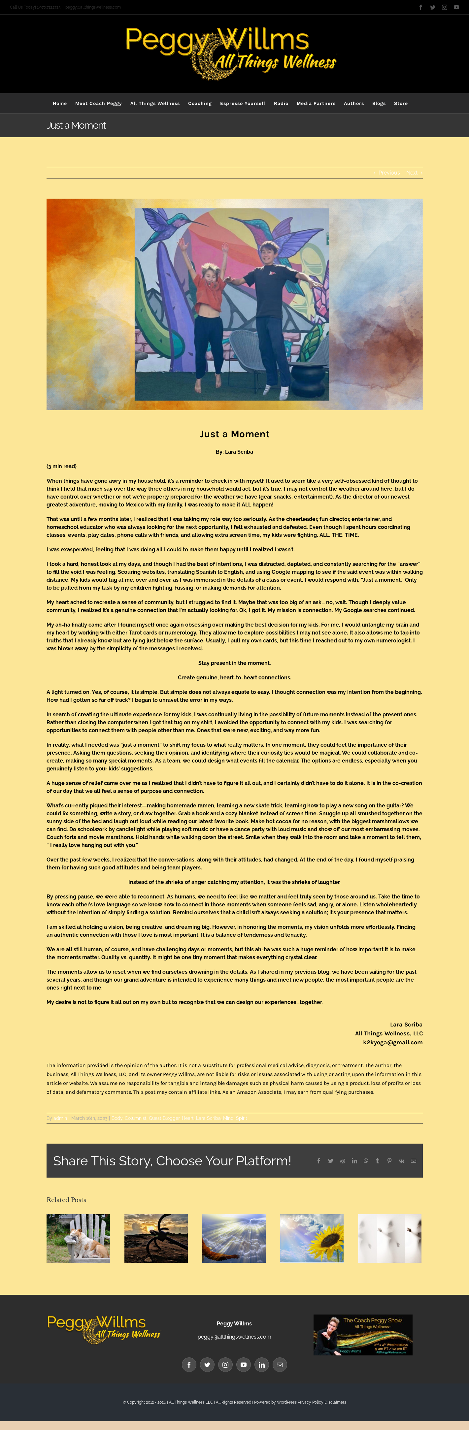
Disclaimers (335, 1402)
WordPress (287, 1402)
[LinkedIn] (261, 1364)
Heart (188, 1118)
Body (117, 1118)
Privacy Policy (310, 1402)
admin (60, 1118)
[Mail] (280, 1364)
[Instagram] (225, 1364)
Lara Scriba (208, 1118)
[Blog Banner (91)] (235, 304)
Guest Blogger (164, 1118)
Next (412, 173)
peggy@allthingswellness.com (93, 7)
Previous (389, 173)
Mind (228, 1118)
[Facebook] (189, 1364)
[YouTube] (243, 1364)
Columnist (136, 1118)
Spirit (241, 1118)
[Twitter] (207, 1364)
